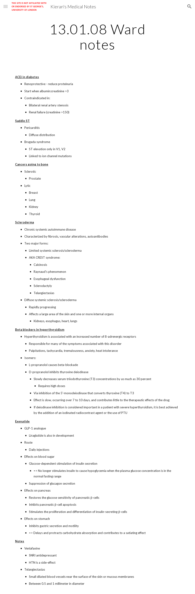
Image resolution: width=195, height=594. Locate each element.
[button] (5, 6)
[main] (97, 36)
